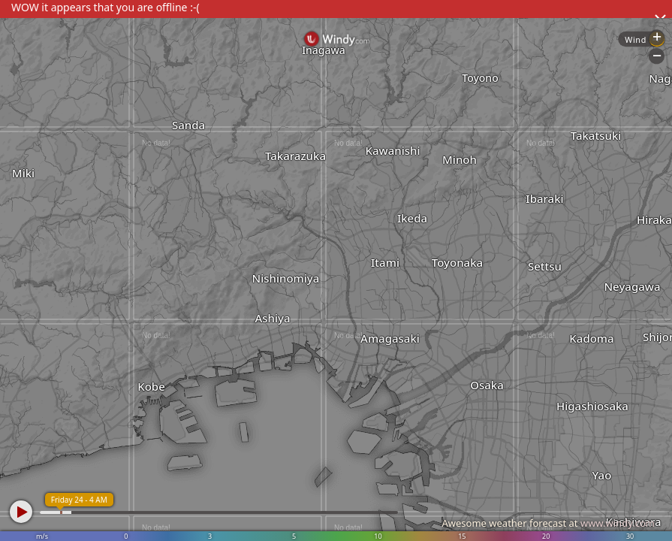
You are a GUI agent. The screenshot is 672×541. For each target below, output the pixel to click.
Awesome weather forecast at (548, 523)
